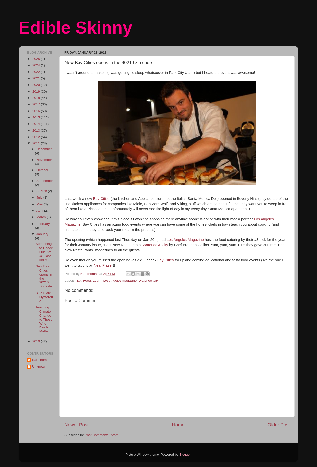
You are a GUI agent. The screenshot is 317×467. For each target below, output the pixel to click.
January (42, 234)
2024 (36, 65)
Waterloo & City (155, 245)
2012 (36, 137)
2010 (36, 341)
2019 (36, 91)
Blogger (185, 454)
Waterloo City (149, 280)
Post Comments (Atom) (102, 435)
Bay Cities (101, 199)
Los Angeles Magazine (185, 240)
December (44, 149)
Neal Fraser (103, 265)
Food (87, 280)
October (42, 170)
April (40, 210)
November (44, 160)
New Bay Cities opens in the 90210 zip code (44, 276)
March (41, 217)
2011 (36, 143)
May (40, 204)
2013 (36, 130)
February (43, 224)
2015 (36, 117)
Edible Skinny (75, 27)
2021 (36, 78)
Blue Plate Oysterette (44, 297)
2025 (36, 59)
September (44, 181)
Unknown (39, 366)
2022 (36, 72)
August (42, 191)
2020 (36, 85)
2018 (36, 98)
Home (178, 424)
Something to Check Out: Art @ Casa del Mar (44, 252)
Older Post (279, 424)
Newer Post (76, 424)
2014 (36, 124)
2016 (36, 111)
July (39, 197)
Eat (78, 280)
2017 (36, 104)
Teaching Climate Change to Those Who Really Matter (44, 319)
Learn (97, 280)
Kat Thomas (41, 360)
